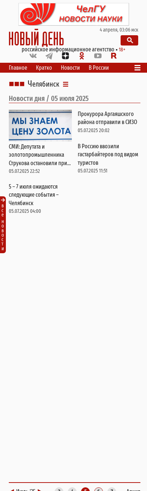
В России (99, 67)
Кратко (44, 67)
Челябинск (43, 84)
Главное (18, 67)
